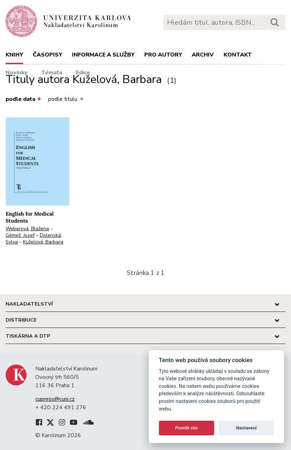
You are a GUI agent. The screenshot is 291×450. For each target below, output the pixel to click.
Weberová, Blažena (27, 228)
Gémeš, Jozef (20, 235)
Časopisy (47, 55)
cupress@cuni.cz (55, 399)
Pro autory (163, 55)
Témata (51, 72)
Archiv (203, 55)
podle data (23, 99)
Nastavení (246, 427)
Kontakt (238, 55)
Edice (83, 72)
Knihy (14, 55)
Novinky (17, 72)
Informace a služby (103, 55)
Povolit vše (186, 427)
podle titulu (65, 99)
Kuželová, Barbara (43, 242)
